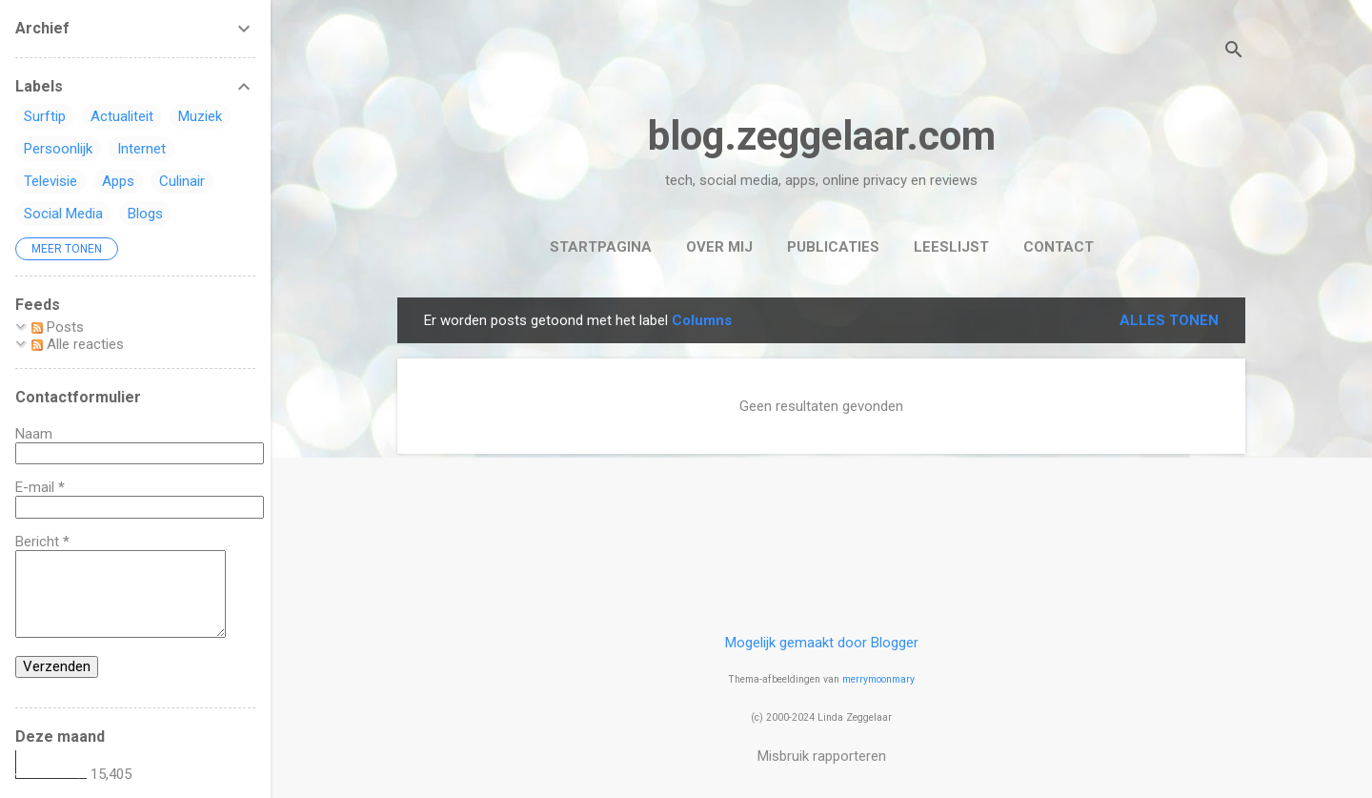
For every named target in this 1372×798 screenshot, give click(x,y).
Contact (1058, 247)
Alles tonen (1169, 320)
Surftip (45, 116)
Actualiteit (122, 116)
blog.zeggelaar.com (822, 136)
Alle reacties (77, 344)
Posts (57, 327)
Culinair (182, 181)
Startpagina (601, 247)
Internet (141, 148)
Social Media (63, 213)
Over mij (719, 247)
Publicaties (833, 247)
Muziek (200, 116)
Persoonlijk (58, 148)
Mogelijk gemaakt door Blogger (821, 642)
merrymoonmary (878, 679)
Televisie (50, 181)
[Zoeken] (1233, 52)
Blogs (145, 213)
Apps (118, 181)
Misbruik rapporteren (821, 756)
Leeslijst (951, 247)
